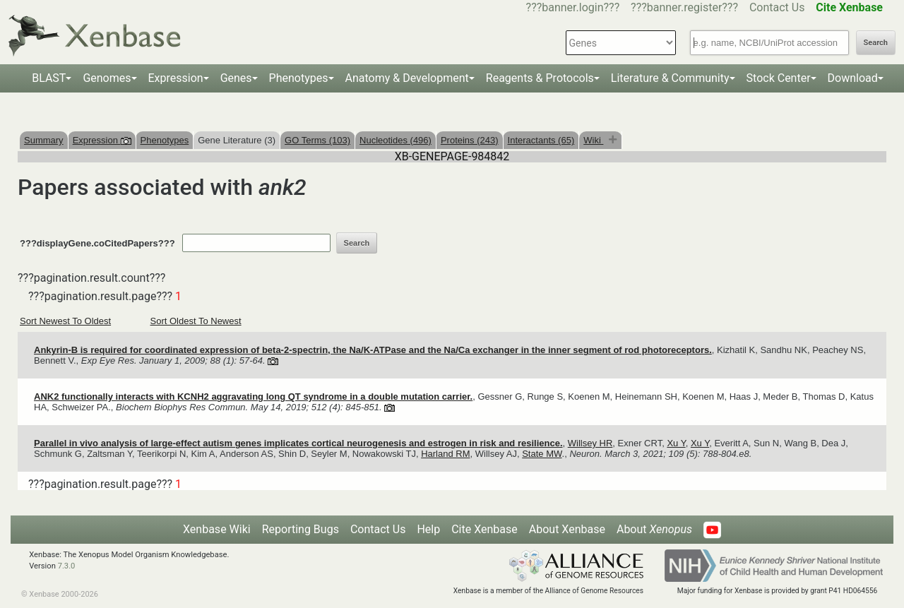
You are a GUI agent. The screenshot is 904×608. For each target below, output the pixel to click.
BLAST (49, 78)
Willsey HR (590, 443)
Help (428, 529)
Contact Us (777, 7)
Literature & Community (670, 78)
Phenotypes (298, 78)
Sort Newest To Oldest (65, 321)
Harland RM (445, 453)
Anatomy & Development (407, 78)
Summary (44, 140)
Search (876, 42)
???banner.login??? (573, 7)
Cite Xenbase (484, 529)
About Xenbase (567, 529)
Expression (175, 78)
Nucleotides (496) (395, 140)
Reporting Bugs (300, 529)
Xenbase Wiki (217, 529)
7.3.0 (67, 566)
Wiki (593, 140)
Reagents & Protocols (540, 78)
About (654, 529)
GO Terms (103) (317, 140)
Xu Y (676, 443)
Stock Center (779, 78)
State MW (541, 453)
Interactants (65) (541, 140)
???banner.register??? (684, 7)
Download (853, 78)
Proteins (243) (470, 140)
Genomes (107, 78)
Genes (236, 78)
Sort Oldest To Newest (196, 321)
